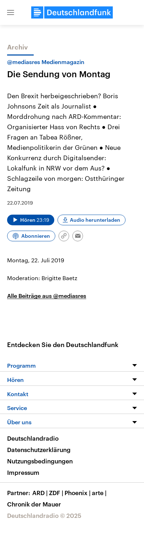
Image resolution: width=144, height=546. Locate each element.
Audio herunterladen (95, 220)
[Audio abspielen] (30, 220)
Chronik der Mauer (34, 504)
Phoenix (78, 492)
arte (100, 492)
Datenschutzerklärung (39, 449)
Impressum (23, 472)
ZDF (57, 492)
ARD (40, 492)
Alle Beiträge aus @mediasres (46, 295)
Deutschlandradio (33, 438)
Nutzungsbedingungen (40, 460)
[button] (10, 12)
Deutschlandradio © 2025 (44, 515)
